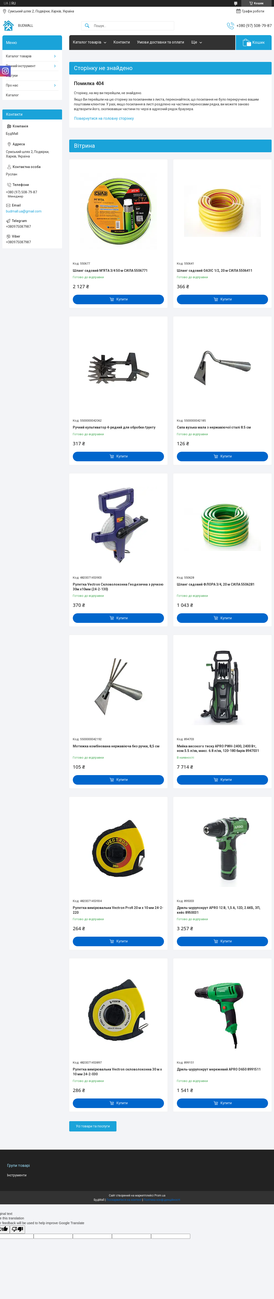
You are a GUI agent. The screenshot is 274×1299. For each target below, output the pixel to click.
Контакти (121, 42)
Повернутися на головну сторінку (104, 118)
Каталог (12, 95)
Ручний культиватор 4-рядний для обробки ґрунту (114, 427)
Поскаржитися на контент (124, 1199)
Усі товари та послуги (93, 1126)
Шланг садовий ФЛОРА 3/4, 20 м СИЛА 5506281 (215, 584)
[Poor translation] (17, 1229)
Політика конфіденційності (162, 1199)
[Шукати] (87, 26)
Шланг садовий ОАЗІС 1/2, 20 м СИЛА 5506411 (214, 270)
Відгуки (12, 75)
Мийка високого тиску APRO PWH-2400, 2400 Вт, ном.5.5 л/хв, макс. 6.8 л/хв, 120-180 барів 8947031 (218, 748)
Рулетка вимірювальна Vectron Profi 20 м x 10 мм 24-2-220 (118, 910)
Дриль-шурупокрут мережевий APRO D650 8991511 (219, 1069)
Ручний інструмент (21, 66)
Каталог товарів (87, 42)
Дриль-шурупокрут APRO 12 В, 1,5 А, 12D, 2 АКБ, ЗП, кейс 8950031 (218, 910)
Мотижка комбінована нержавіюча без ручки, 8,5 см (116, 746)
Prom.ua (159, 1195)
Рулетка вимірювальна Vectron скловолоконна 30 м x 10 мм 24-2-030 (117, 1071)
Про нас (12, 85)
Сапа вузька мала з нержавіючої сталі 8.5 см (214, 427)
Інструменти (16, 1175)
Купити (122, 299)
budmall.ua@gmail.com (24, 211)
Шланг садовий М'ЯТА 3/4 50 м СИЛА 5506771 (110, 270)
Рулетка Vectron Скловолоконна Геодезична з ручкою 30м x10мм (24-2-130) (118, 586)
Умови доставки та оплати (160, 42)
